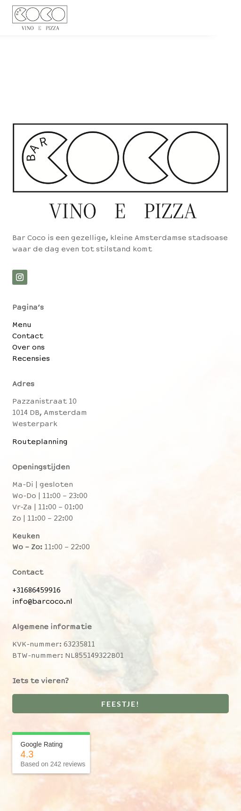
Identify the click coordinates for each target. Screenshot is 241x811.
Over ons (28, 347)
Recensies (31, 359)
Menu (22, 325)
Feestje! (120, 703)
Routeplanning (40, 442)
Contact (27, 336)
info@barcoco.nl (42, 602)
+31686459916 (36, 590)
